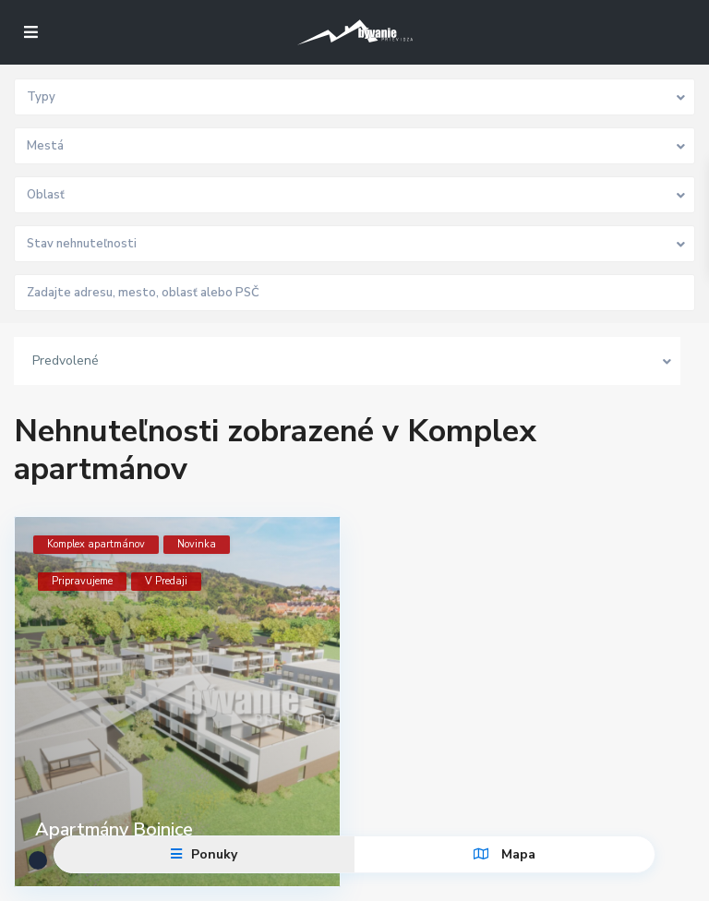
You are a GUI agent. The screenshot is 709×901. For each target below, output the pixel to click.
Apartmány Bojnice (114, 829)
